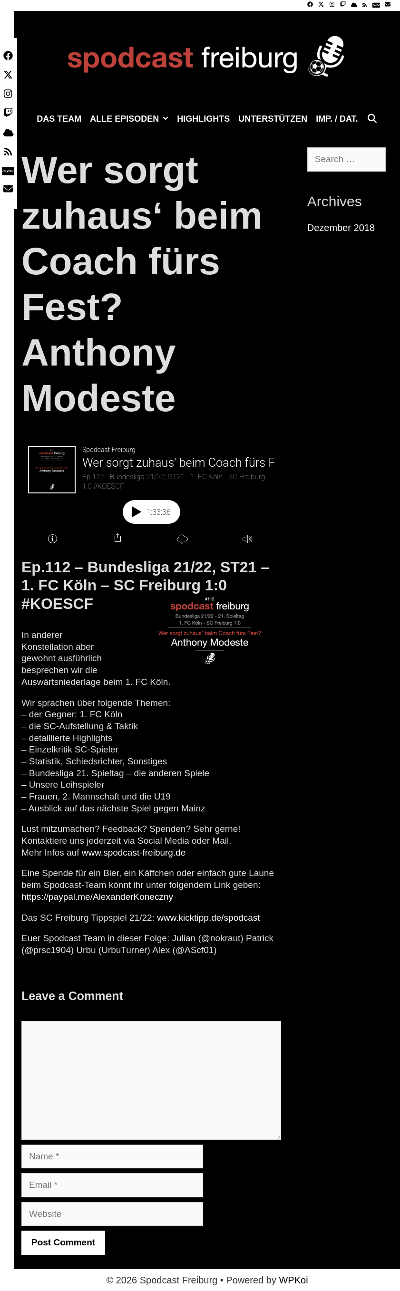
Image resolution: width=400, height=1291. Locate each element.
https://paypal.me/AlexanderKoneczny (97, 897)
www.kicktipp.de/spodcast (208, 918)
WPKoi (293, 1280)
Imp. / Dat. (337, 119)
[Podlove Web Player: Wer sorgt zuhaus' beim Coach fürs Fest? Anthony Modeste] (151, 493)
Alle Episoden (131, 118)
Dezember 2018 (341, 227)
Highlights (203, 119)
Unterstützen (272, 119)
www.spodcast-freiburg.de (134, 852)
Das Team (59, 119)
